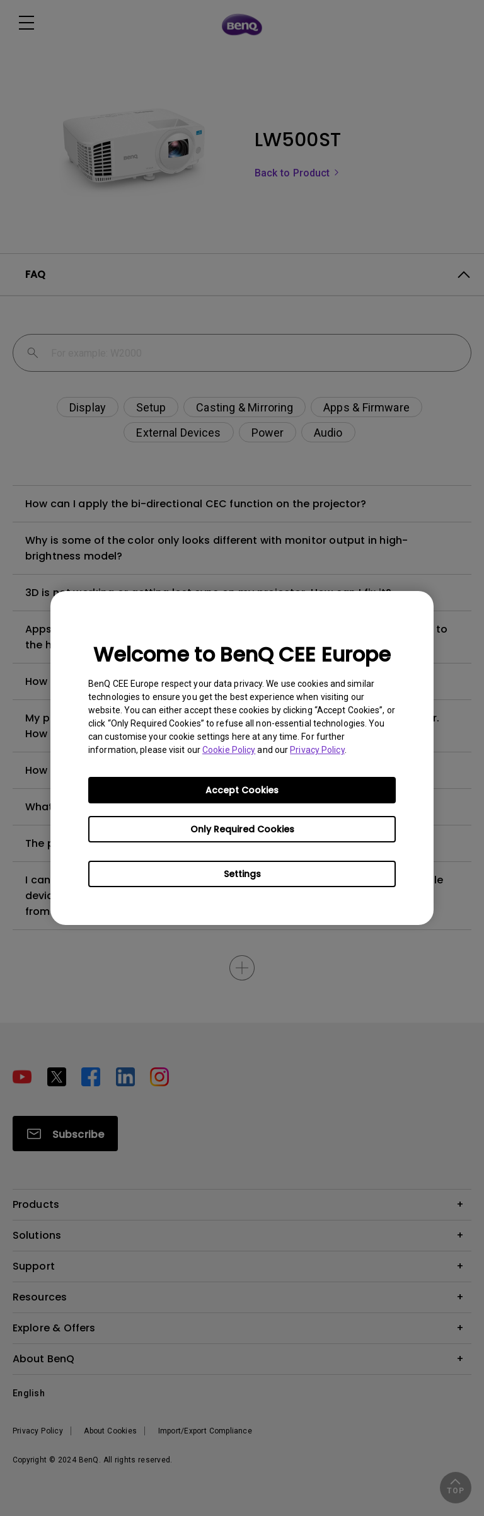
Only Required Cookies (242, 829)
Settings (242, 874)
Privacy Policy (317, 750)
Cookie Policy (228, 750)
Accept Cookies (242, 790)
